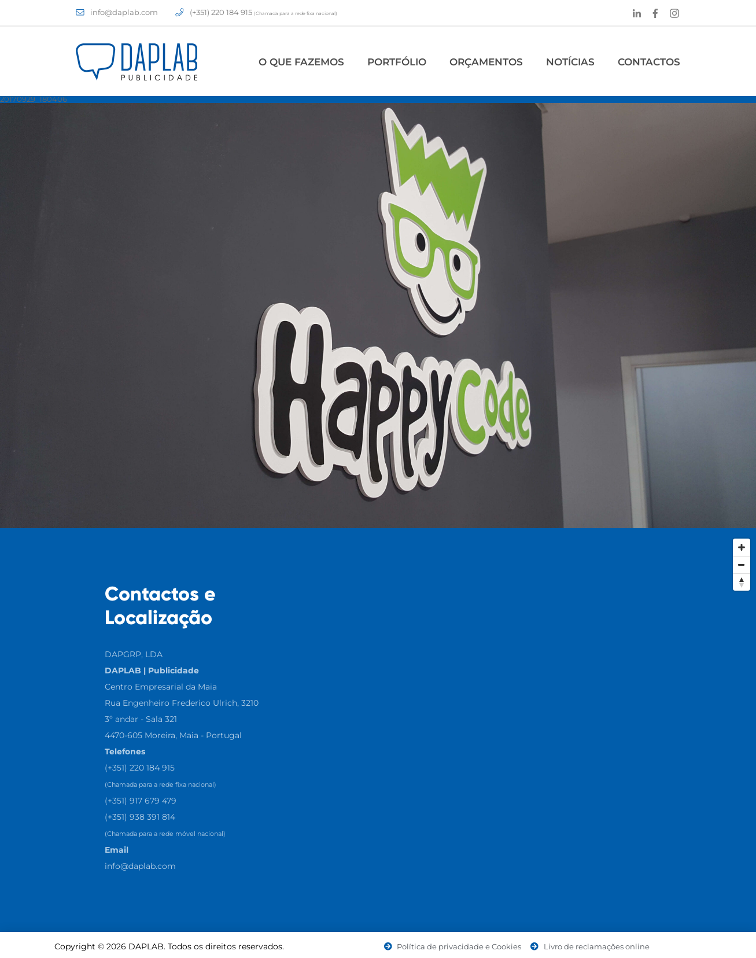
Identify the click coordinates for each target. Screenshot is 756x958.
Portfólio (396, 62)
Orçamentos (486, 62)
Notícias (570, 62)
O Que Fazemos (301, 62)
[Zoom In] (741, 547)
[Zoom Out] (741, 564)
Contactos (649, 62)
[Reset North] (741, 582)
